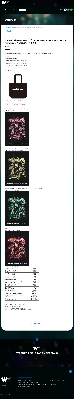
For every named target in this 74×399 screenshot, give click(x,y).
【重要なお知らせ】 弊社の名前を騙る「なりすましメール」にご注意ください (32, 384)
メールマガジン (64, 380)
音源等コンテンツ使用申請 (54, 380)
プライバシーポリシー (28, 380)
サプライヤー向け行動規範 (23, 382)
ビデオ (37, 10)
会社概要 (19, 380)
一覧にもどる (37, 323)
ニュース (22, 10)
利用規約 (36, 380)
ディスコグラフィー (13, 10)
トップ (4, 10)
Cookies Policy (53, 384)
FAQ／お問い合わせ (34, 382)
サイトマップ (43, 380)
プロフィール (30, 10)
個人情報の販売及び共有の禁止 (24, 386)
